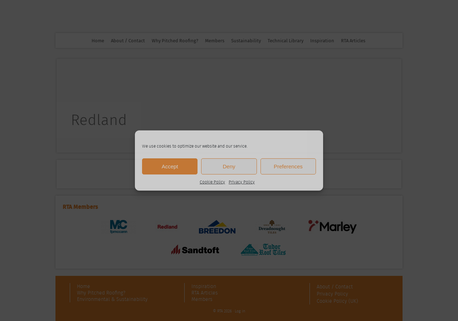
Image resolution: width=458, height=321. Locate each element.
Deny (229, 166)
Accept (170, 166)
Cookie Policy (212, 182)
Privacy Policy (242, 182)
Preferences (288, 166)
